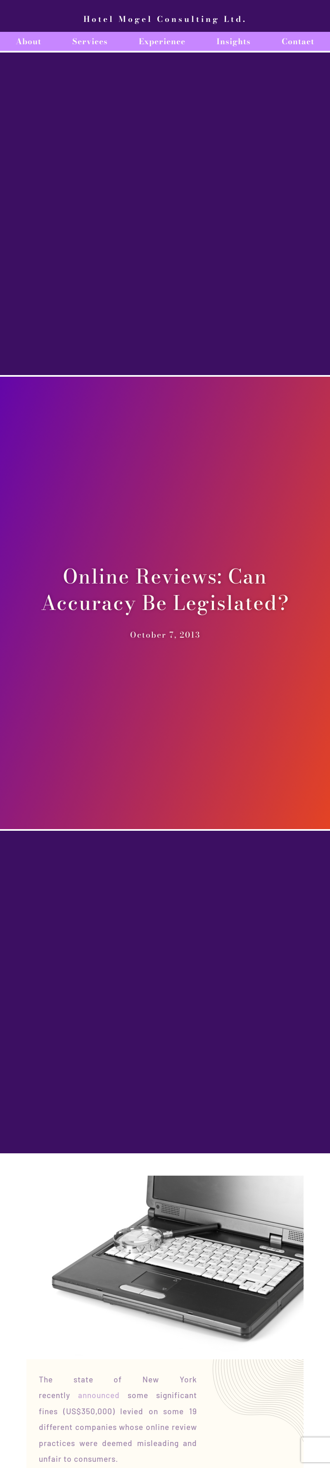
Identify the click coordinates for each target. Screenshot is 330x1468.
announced (99, 1395)
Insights (233, 41)
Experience (162, 41)
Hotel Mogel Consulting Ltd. (165, 19)
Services (90, 41)
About (28, 41)
